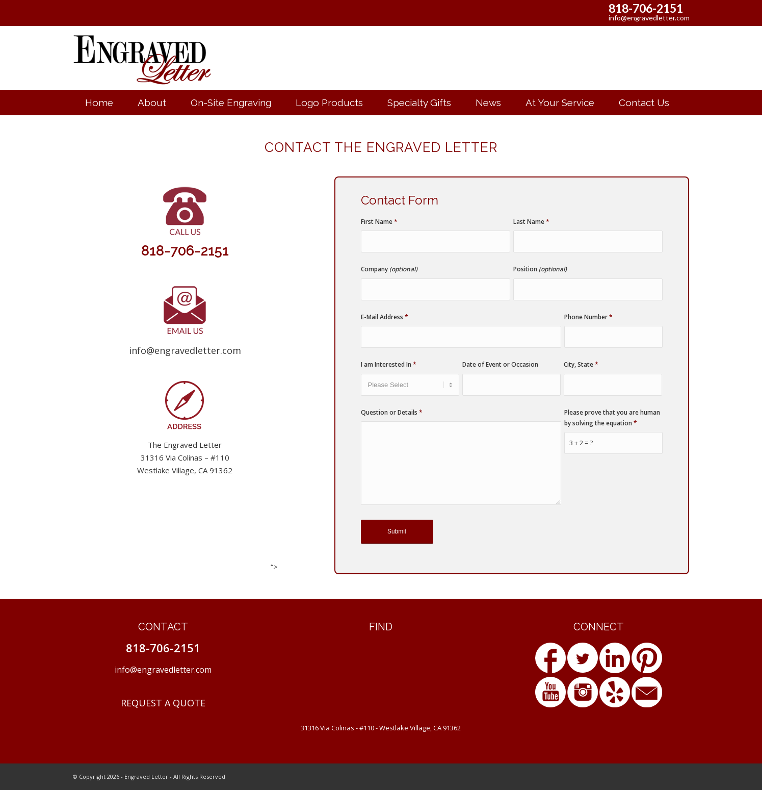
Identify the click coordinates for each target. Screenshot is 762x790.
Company (389, 269)
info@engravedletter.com (649, 17)
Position (540, 269)
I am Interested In (388, 364)
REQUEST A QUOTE (163, 703)
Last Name (531, 221)
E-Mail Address (384, 317)
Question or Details (392, 412)
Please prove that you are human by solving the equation (612, 417)
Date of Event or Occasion (500, 364)
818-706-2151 (646, 8)
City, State (581, 364)
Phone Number (588, 317)
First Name (379, 221)
